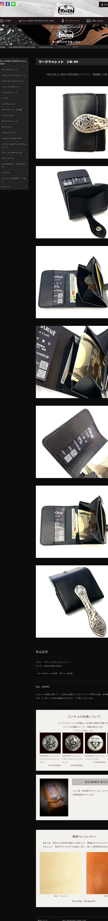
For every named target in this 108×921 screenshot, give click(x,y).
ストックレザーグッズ (12, 154)
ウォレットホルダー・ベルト (14, 181)
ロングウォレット (10, 70)
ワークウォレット (46, 47)
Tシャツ (5, 189)
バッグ (5, 99)
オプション (7, 128)
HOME (2, 47)
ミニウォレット (9, 105)
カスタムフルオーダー (12, 139)
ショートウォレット (11, 87)
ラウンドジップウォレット (14, 75)
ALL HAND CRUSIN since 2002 (22, 47)
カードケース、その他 (12, 110)
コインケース (8, 160)
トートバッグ (8, 116)
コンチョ (6, 174)
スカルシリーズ (9, 134)
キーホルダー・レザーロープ (14, 166)
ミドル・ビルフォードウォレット (14, 146)
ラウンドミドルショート (13, 81)
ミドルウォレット (10, 93)
